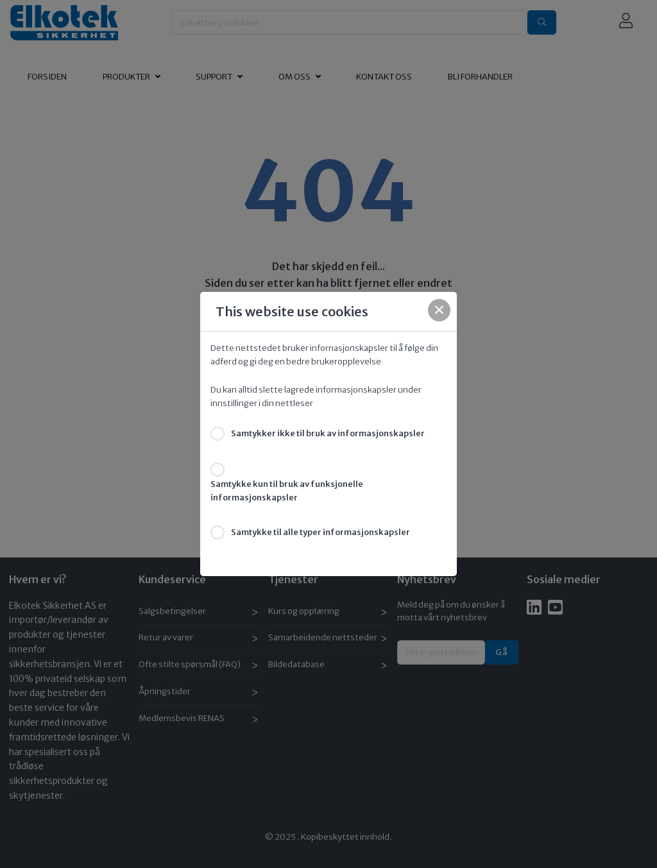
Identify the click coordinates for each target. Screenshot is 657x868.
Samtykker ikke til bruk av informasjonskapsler (328, 433)
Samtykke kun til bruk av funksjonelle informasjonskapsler (286, 491)
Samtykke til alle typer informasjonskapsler (320, 532)
